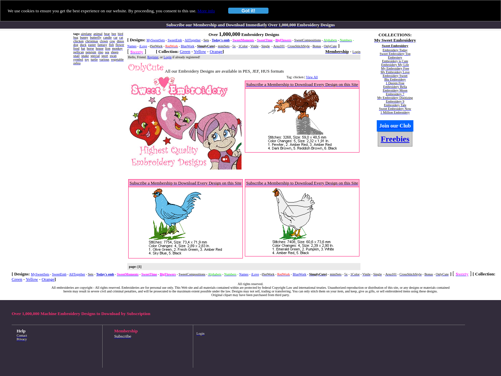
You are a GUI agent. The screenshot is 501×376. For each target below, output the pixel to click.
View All (312, 77)
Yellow (200, 51)
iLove (143, 46)
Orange (216, 51)
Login (168, 57)
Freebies (395, 139)
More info (206, 10)
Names (132, 46)
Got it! (248, 10)
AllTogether (193, 40)
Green (185, 51)
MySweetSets (156, 40)
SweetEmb (175, 40)
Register (152, 57)
